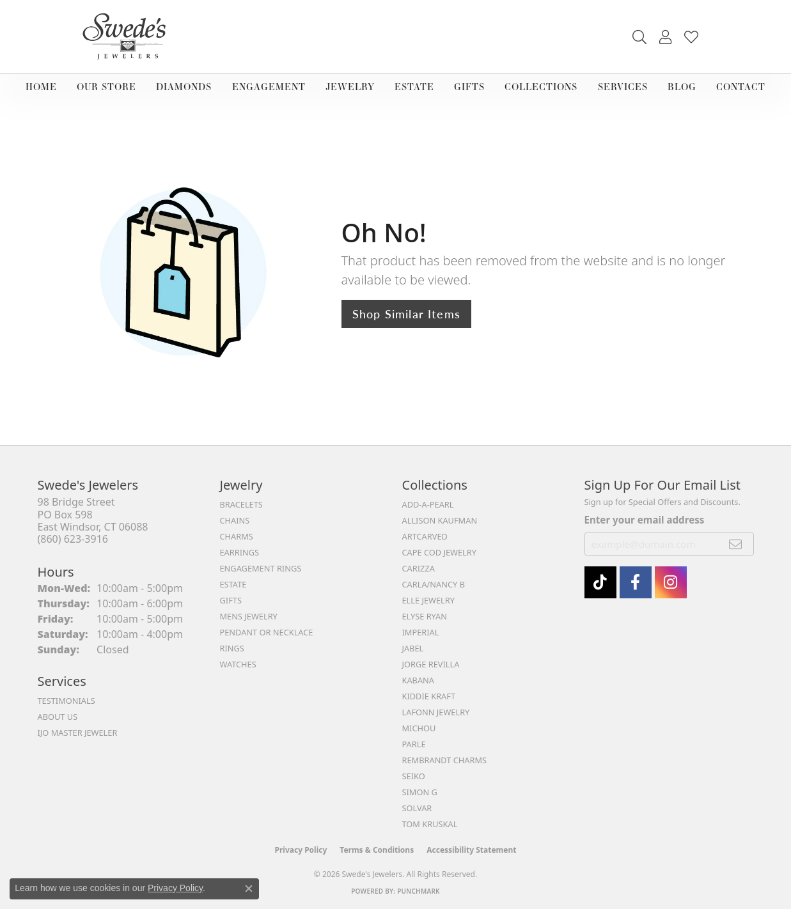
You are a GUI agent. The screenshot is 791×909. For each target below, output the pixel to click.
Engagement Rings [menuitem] (261, 568)
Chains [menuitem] (235, 520)
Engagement (269, 86)
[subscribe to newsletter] (736, 544)
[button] (639, 37)
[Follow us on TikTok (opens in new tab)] (600, 582)
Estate (414, 86)
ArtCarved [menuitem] (425, 536)
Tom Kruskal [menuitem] (430, 824)
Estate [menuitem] (233, 584)
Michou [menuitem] (419, 728)
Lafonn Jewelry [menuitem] (436, 712)
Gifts (469, 86)
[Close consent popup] (249, 888)
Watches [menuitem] (238, 664)
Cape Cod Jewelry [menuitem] (439, 552)
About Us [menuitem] (58, 716)
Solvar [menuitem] (417, 808)
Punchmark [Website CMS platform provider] (418, 891)
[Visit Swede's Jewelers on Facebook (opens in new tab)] (636, 582)
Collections (541, 86)
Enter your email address (644, 519)
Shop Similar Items (406, 314)
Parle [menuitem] (414, 744)
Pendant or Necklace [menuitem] (266, 632)
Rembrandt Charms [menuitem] (444, 760)
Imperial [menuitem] (420, 632)
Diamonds (184, 86)
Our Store (106, 86)
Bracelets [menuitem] (241, 504)
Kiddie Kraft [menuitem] (429, 696)
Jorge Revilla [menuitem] (431, 664)
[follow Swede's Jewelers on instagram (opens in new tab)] (671, 582)
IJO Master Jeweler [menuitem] (78, 732)
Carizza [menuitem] (418, 568)
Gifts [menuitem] (231, 600)
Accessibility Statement (471, 849)
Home (41, 86)
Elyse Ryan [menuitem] (425, 616)
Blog (682, 86)
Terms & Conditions (377, 849)
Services (623, 86)
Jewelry (350, 86)
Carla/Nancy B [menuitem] (433, 584)
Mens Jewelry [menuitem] (249, 616)
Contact (740, 86)
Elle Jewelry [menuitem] (428, 600)
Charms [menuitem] (236, 536)
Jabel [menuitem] (413, 648)
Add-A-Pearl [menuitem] (428, 504)
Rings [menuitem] (232, 648)
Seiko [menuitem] (413, 776)
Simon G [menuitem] (419, 792)
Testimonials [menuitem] (66, 700)
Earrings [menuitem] (240, 552)
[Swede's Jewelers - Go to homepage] (128, 37)
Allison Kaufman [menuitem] (440, 520)
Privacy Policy (301, 849)
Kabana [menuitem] (418, 680)
